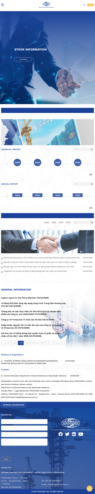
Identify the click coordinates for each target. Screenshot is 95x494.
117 (41, 343)
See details (23, 59)
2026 (46, 222)
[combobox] (24, 434)
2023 (68, 222)
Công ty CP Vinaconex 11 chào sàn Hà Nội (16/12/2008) (27, 319)
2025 (54, 222)
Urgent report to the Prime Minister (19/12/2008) (25, 298)
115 (33, 343)
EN (90, 5)
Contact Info (6, 468)
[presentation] (20, 452)
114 (26, 343)
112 (14, 343)
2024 (61, 222)
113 (20, 343)
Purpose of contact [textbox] (9, 434)
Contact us (6, 415)
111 (8, 343)
